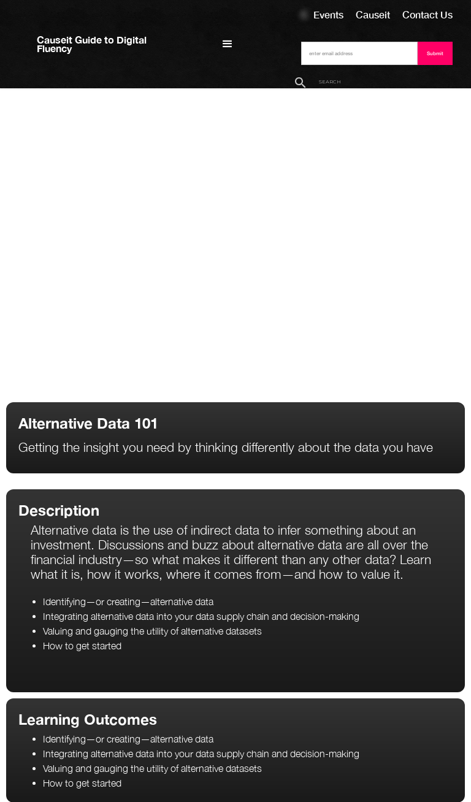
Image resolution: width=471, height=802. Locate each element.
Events (328, 14)
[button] (227, 44)
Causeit (373, 14)
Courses (304, 14)
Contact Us (427, 14)
